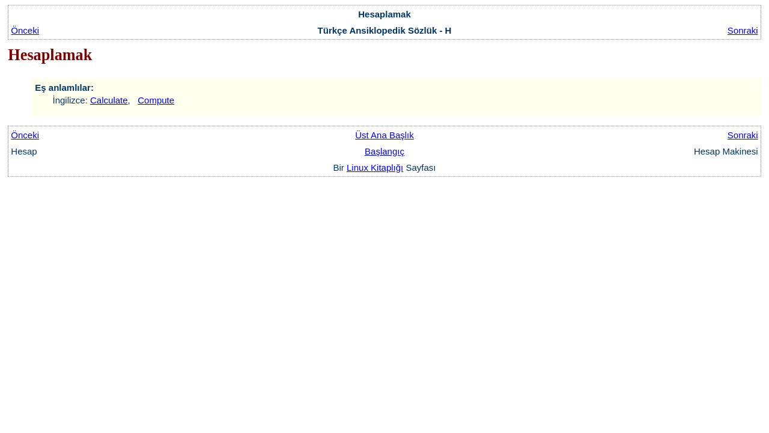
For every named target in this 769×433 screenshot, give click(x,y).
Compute (156, 100)
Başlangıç (384, 151)
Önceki (25, 30)
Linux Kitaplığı (375, 167)
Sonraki (743, 30)
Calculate (109, 100)
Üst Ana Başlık (384, 135)
